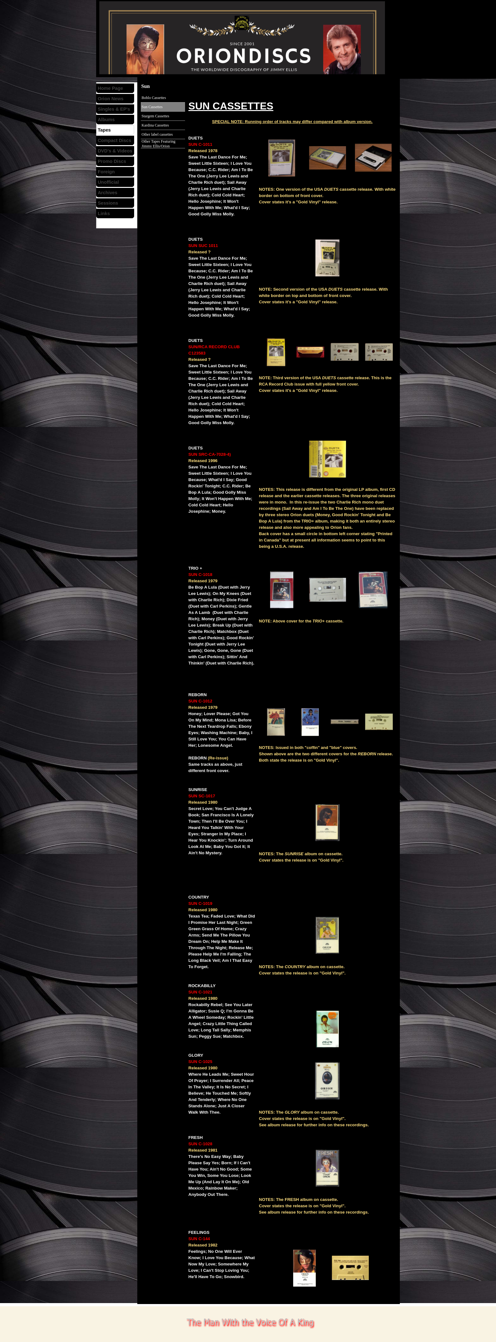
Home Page (110, 88)
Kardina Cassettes (155, 125)
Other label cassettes (157, 134)
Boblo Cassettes (154, 98)
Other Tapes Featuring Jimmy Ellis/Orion (159, 143)
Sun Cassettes (152, 107)
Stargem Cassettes (155, 116)
